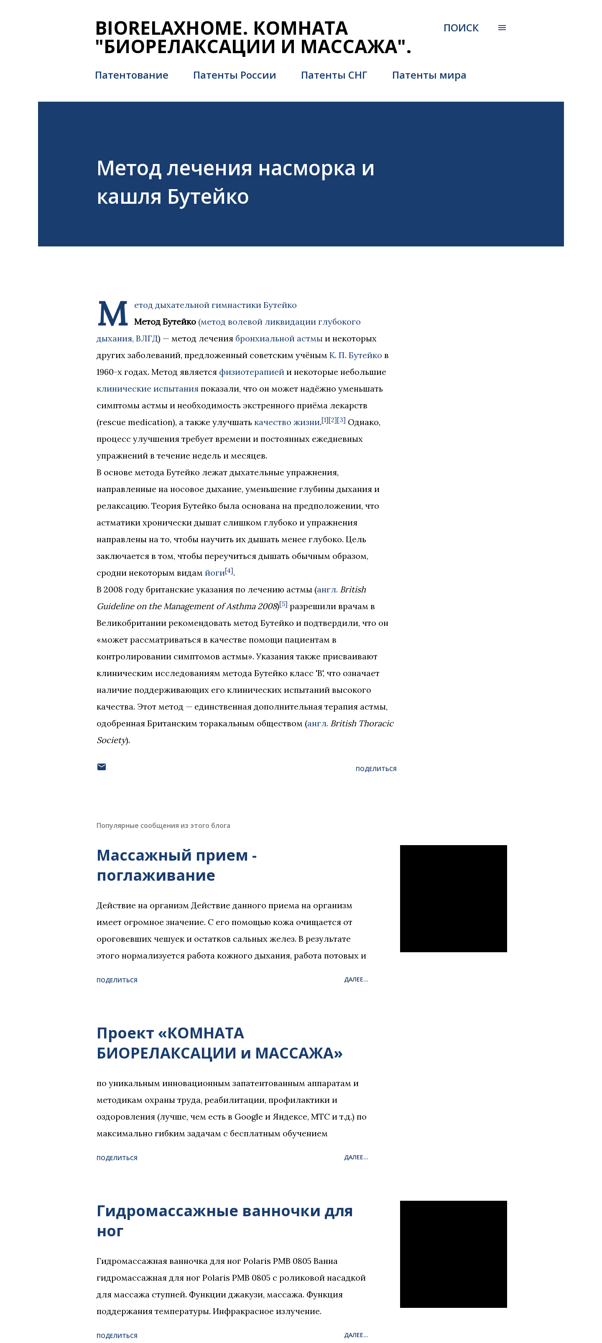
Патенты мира (429, 75)
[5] (283, 604)
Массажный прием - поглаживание (177, 865)
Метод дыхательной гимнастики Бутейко (215, 305)
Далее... (356, 979)
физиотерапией (251, 372)
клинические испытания (148, 388)
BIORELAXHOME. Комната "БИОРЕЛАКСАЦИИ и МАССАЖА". (253, 37)
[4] (229, 570)
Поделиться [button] (376, 769)
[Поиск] (461, 27)
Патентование (131, 75)
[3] (341, 420)
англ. (327, 589)
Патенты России (234, 75)
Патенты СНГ (334, 75)
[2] (333, 420)
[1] (325, 420)
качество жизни (287, 422)
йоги (215, 572)
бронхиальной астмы (279, 338)
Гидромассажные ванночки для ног (225, 1220)
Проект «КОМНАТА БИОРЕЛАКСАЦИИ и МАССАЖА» (220, 1043)
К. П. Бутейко (355, 355)
